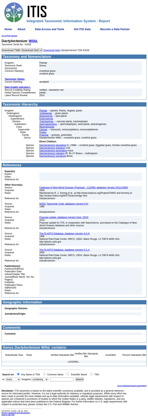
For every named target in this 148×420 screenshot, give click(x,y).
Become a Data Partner (115, 29)
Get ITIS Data (82, 29)
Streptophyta (45, 116)
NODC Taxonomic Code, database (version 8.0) (63, 203)
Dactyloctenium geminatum (53, 150)
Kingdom (26, 379)
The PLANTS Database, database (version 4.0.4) (64, 233)
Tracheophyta (46, 121)
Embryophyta (46, 118)
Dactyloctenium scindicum (52, 156)
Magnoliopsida (46, 126)
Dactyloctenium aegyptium (52, 145)
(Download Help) (51, 50)
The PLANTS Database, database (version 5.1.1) (64, 249)
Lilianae (43, 129)
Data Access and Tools (49, 29)
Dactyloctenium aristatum (52, 148)
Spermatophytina (48, 124)
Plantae (43, 110)
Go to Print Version (9, 36)
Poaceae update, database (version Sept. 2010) (63, 217)
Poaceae (43, 135)
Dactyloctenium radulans (52, 153)
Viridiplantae (45, 113)
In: (3, 379)
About (21, 29)
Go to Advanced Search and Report (131, 386)
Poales (42, 132)
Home (8, 29)
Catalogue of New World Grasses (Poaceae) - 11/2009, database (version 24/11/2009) (83, 187)
